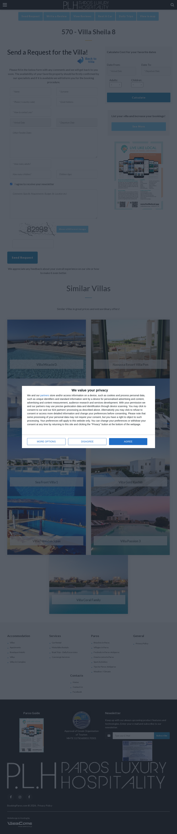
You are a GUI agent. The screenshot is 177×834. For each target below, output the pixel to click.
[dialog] (88, 417)
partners (44, 395)
